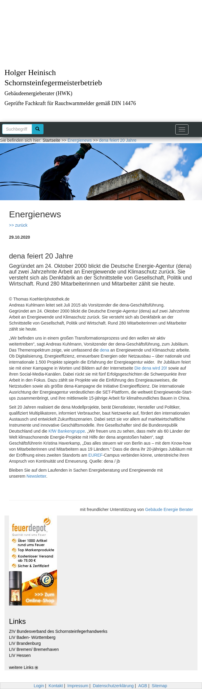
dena (104, 350)
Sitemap (159, 685)
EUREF (95, 455)
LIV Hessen (20, 655)
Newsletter (36, 476)
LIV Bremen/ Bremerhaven (34, 649)
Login (39, 685)
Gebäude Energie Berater (169, 509)
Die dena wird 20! (150, 368)
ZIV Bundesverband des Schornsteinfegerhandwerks (58, 631)
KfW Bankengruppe (67, 431)
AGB (142, 685)
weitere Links (23, 667)
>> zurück (18, 225)
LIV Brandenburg (25, 643)
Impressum (78, 685)
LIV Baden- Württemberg (32, 637)
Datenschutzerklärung (113, 685)
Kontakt (56, 685)
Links (17, 621)
